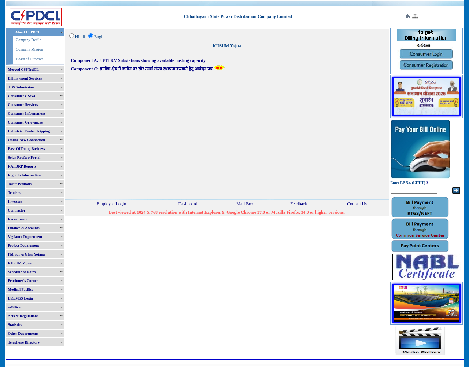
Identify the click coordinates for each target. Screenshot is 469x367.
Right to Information (24, 175)
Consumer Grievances (25, 122)
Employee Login (111, 203)
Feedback (298, 203)
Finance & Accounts (24, 228)
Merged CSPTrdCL (23, 69)
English (101, 36)
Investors (15, 201)
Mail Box (245, 203)
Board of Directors (30, 59)
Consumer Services (23, 105)
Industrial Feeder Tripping (29, 131)
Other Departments (23, 333)
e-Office (14, 307)
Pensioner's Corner (23, 281)
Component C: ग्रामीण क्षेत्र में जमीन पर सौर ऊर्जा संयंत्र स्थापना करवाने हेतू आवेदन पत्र (148, 68)
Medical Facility (20, 289)
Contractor (17, 210)
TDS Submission (21, 87)
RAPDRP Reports (22, 166)
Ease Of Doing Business (26, 149)
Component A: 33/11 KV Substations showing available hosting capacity (138, 60)
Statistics (15, 325)
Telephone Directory (24, 342)
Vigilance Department (25, 237)
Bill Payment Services (25, 78)
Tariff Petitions (20, 184)
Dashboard (187, 203)
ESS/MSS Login (20, 298)
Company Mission (29, 49)
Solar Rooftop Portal (24, 157)
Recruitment (18, 219)
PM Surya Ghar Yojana (26, 254)
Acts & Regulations (23, 316)
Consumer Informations (27, 113)
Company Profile (28, 40)
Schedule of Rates (22, 272)
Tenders (14, 193)
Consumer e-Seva (22, 96)
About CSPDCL (28, 32)
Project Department (23, 245)
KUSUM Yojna (20, 263)
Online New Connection (26, 140)
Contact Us (357, 203)
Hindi (80, 36)
